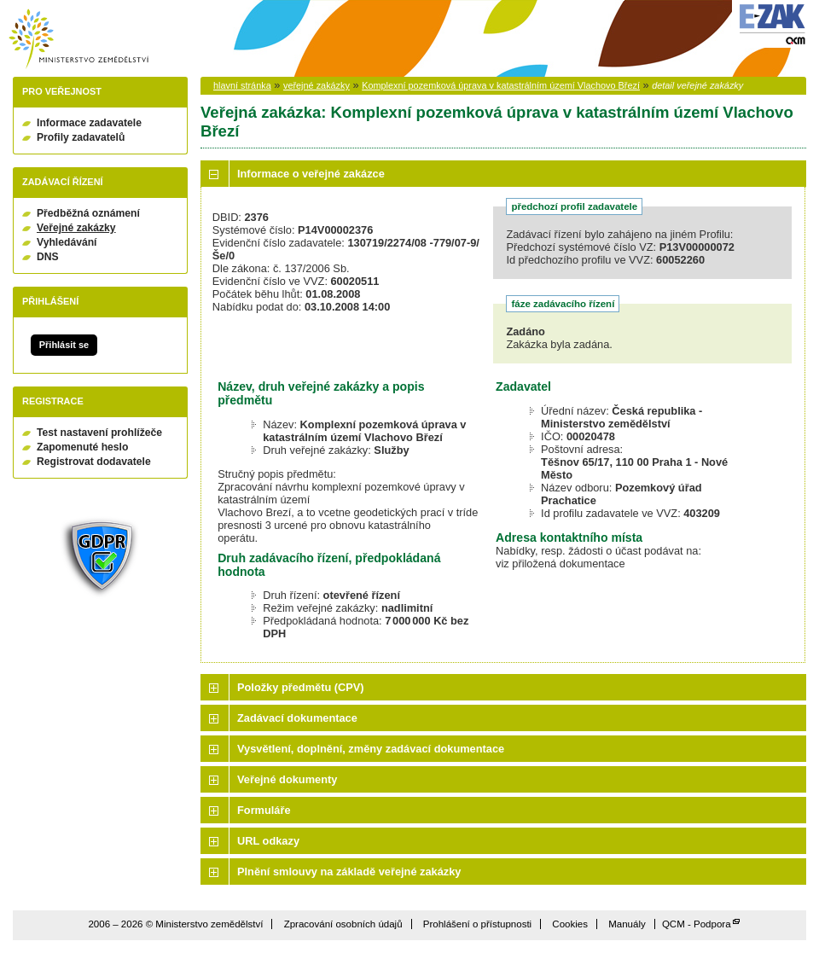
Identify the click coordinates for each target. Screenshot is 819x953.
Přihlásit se (64, 345)
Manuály (627, 924)
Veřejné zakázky (76, 228)
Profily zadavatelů (81, 137)
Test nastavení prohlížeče (99, 433)
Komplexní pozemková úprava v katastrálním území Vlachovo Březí (501, 85)
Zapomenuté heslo (82, 447)
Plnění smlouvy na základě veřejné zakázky (349, 871)
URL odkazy (268, 840)
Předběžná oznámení (88, 213)
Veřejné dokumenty (287, 779)
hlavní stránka (242, 85)
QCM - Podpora (696, 924)
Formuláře (264, 810)
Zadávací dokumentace (297, 718)
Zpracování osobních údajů (343, 924)
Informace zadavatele (89, 123)
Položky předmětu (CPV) (300, 687)
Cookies (570, 924)
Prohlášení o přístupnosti (477, 924)
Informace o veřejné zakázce (311, 173)
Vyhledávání (67, 242)
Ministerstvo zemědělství (78, 39)
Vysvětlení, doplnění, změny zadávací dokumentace (370, 748)
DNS (48, 257)
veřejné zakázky (316, 85)
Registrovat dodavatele (94, 462)
